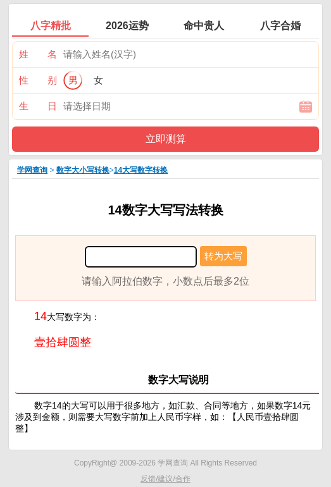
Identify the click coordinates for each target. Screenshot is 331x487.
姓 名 (38, 54)
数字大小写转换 (82, 170)
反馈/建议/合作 (165, 478)
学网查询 (32, 170)
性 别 (38, 80)
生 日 (38, 106)
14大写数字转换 (141, 170)
